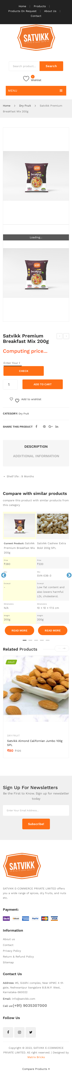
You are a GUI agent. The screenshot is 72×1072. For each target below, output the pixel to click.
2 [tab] (30, 642)
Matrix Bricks (36, 1057)
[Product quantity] (10, 384)
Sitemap (8, 962)
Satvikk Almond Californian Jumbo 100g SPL (34, 743)
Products (40, 6)
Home (22, 6)
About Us (50, 11)
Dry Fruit (25, 105)
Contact (36, 15)
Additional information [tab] (36, 456)
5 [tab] (48, 642)
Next (68, 574)
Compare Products (36, 1068)
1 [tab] (24, 642)
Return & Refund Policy (18, 956)
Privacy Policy (12, 950)
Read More (19, 630)
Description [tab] (36, 446)
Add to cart (43, 384)
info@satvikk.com (23, 998)
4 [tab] (42, 642)
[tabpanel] (19, 574)
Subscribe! (36, 824)
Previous (3, 574)
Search (51, 66)
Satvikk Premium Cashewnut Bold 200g (66, 336)
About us (9, 939)
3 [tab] (36, 642)
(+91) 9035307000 (30, 1005)
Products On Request (22, 11)
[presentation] (60, 648)
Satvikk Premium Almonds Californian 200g (60, 336)
